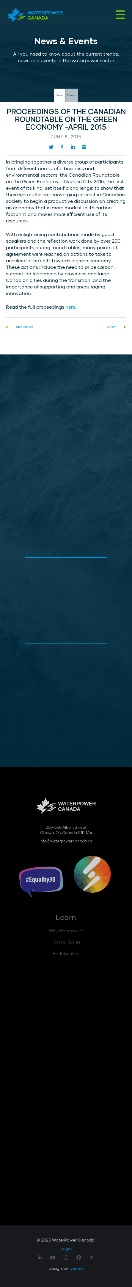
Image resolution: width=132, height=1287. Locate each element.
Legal (66, 1248)
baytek (77, 1268)
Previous (20, 327)
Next (116, 327)
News (59, 95)
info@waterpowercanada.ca (66, 841)
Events (71, 95)
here (70, 307)
